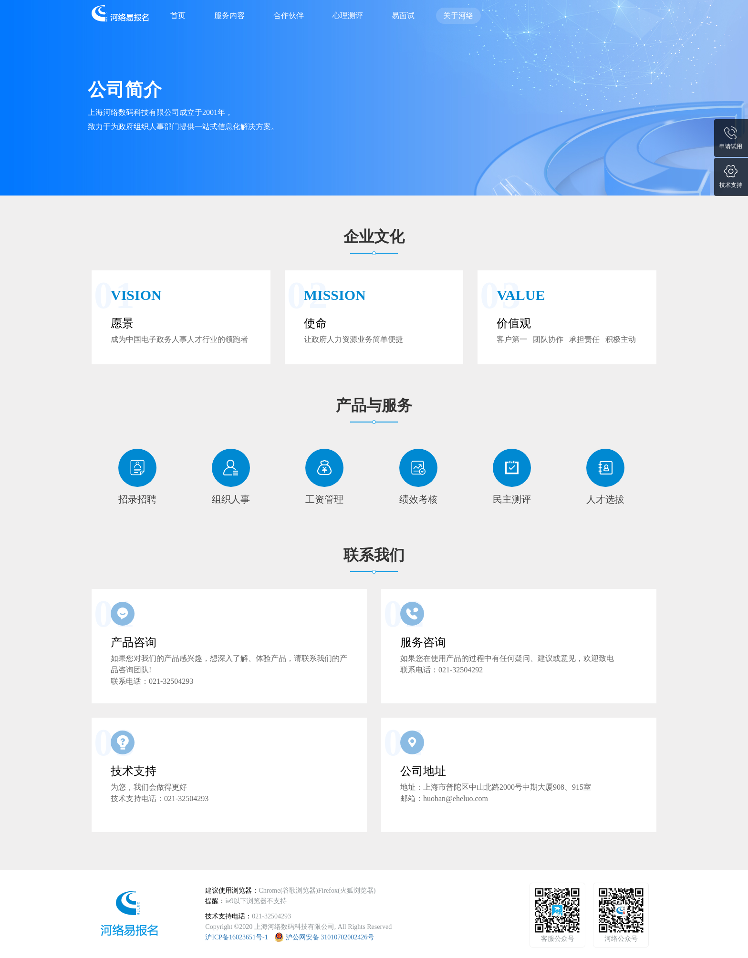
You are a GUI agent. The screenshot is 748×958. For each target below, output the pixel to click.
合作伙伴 (288, 15)
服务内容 (229, 15)
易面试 (403, 15)
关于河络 (458, 15)
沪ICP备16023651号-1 (236, 937)
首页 (178, 15)
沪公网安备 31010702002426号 (330, 937)
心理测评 (347, 15)
